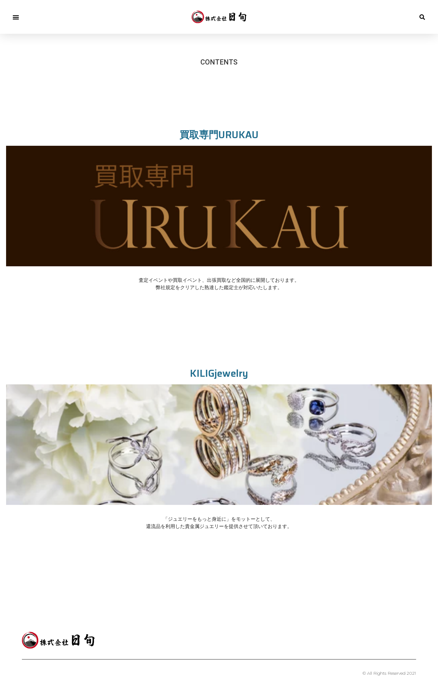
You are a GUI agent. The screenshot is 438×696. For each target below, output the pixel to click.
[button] (16, 17)
